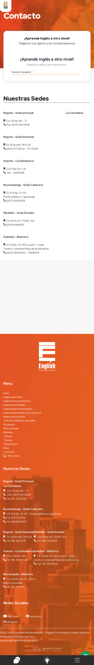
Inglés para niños (13, 397)
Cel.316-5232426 (16, 498)
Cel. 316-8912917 (14, 587)
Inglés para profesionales (17, 408)
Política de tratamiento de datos (19, 640)
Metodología (11, 428)
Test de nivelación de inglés (19, 420)
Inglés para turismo (14, 416)
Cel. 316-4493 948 (15, 560)
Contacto (9, 452)
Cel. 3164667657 (16, 521)
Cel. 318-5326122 (46, 540)
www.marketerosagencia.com (17, 636)
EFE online (14, 456)
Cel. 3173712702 (15, 517)
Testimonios (10, 444)
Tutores (7, 436)
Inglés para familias (14, 405)
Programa (9, 424)
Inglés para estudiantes (16, 401)
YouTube (10, 616)
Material (8, 432)
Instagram (10, 622)
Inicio (6, 393)
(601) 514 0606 (22, 494)
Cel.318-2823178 (16, 540)
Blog (6, 448)
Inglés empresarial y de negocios (22, 412)
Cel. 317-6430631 (47, 564)
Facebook (33, 616)
